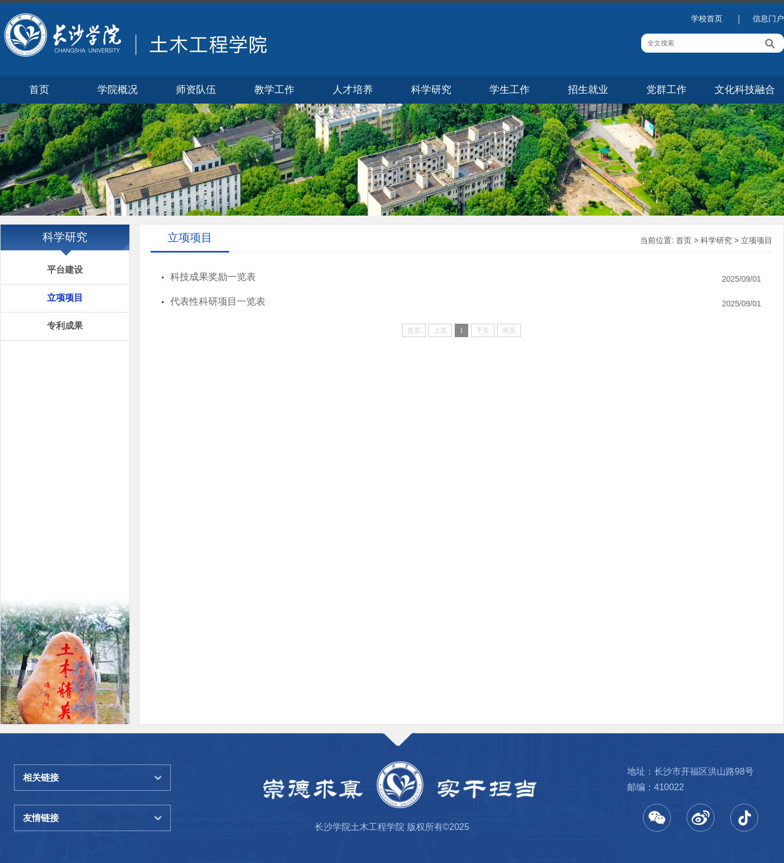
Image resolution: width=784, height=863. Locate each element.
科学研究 (431, 89)
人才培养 (353, 89)
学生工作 (509, 89)
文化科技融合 (745, 89)
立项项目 (65, 297)
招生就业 (588, 89)
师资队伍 (196, 89)
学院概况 (117, 89)
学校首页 (706, 18)
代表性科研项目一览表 (217, 301)
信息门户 (768, 18)
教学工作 (274, 89)
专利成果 (65, 325)
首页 (39, 89)
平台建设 (65, 269)
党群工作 (666, 89)
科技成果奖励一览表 (213, 277)
